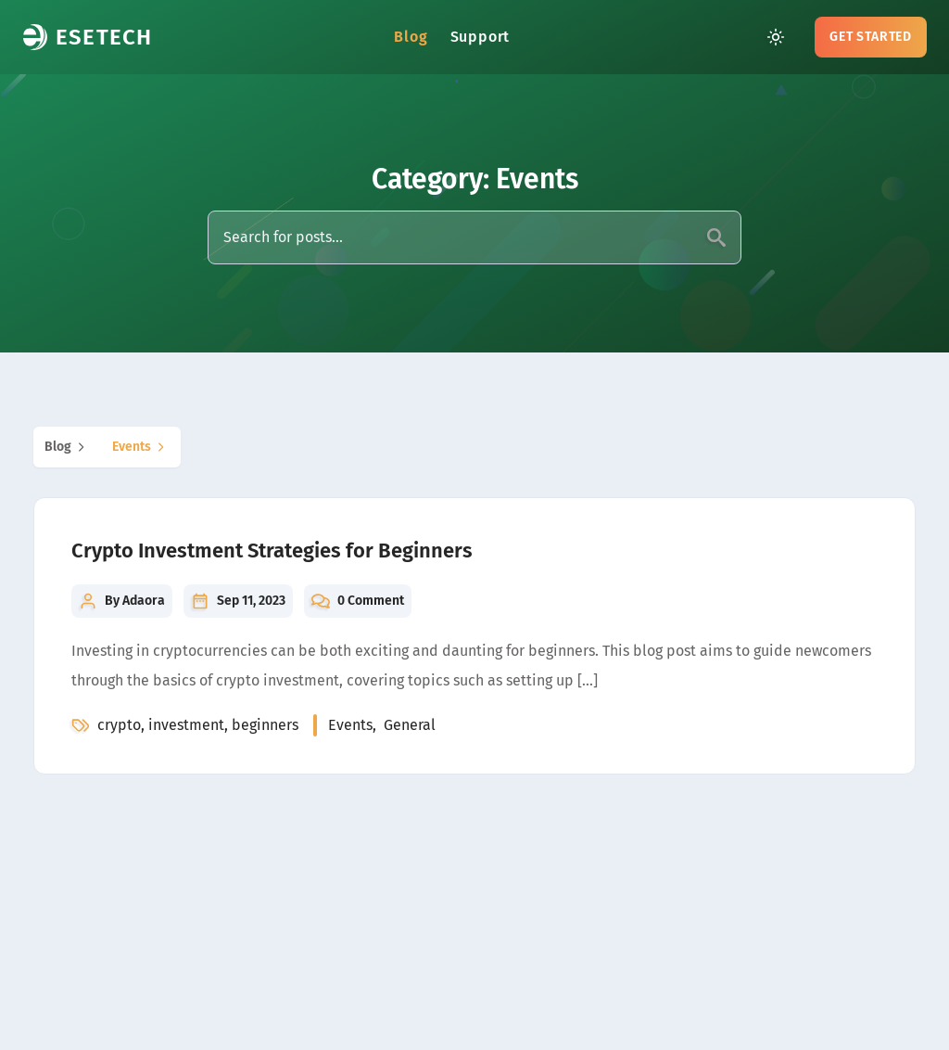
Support (480, 36)
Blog (410, 36)
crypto (119, 725)
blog (67, 447)
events (141, 447)
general (410, 725)
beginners (265, 725)
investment (186, 725)
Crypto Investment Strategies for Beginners (272, 550)
